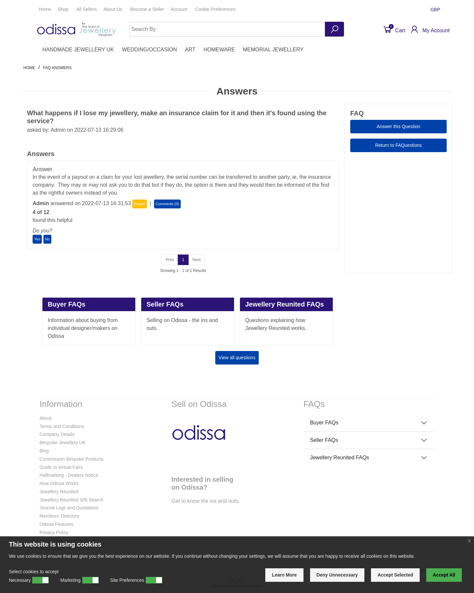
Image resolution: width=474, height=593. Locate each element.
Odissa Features (56, 524)
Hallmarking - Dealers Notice (69, 475)
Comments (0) (167, 204)
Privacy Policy (54, 532)
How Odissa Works (59, 483)
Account (179, 9)
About (46, 418)
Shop (64, 9)
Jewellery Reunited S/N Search (71, 499)
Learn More (284, 575)
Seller (147, 9)
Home (45, 9)
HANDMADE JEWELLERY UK (78, 49)
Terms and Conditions (62, 426)
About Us (113, 9)
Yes (37, 239)
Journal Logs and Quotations (69, 507)
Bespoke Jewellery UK (63, 442)
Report (139, 204)
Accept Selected (395, 575)
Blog (44, 450)
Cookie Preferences (215, 9)
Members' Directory (59, 516)
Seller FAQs (324, 440)
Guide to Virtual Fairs (61, 467)
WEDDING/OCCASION (149, 49)
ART (190, 49)
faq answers (57, 68)
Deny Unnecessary (337, 575)
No (47, 239)
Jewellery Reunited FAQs (339, 457)
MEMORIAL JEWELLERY (273, 49)
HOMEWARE (219, 49)
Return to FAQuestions (398, 145)
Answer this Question (398, 126)
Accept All (444, 575)
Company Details (57, 434)
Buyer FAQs (324, 422)
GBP (436, 9)
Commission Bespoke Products (72, 459)
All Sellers (86, 9)
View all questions (237, 357)
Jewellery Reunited (59, 491)
